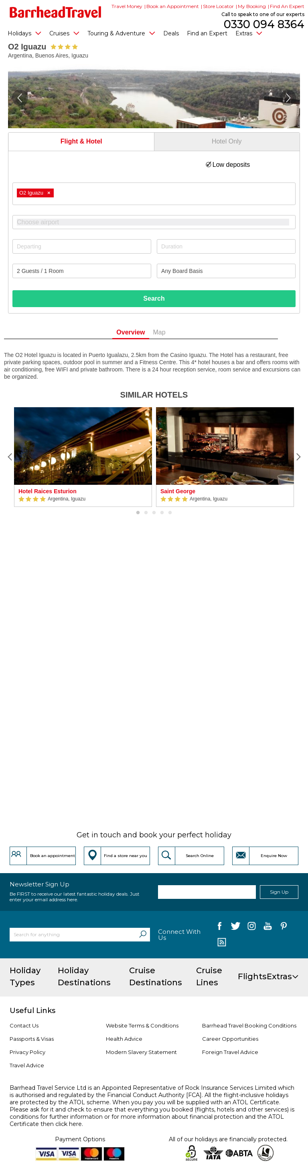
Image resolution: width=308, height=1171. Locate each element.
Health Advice (124, 1039)
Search (153, 298)
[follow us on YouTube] (268, 927)
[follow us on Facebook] (220, 927)
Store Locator (218, 6)
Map (172, 332)
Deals (171, 33)
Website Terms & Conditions (142, 1025)
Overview (144, 332)
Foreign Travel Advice (230, 1052)
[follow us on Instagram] (252, 927)
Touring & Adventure (121, 33)
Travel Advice (27, 1065)
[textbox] (158, 222)
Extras (248, 33)
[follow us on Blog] (222, 943)
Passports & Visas (32, 1039)
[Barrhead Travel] (55, 12)
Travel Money (126, 6)
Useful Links (32, 1010)
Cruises (64, 33)
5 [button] (170, 513)
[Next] (298, 457)
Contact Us (24, 1025)
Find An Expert (287, 6)
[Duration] (226, 246)
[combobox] (154, 194)
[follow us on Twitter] (236, 927)
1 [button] (138, 513)
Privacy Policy (27, 1052)
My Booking (252, 6)
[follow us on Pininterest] (284, 927)
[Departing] (81, 246)
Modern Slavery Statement (141, 1052)
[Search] (143, 934)
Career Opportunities (230, 1039)
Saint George (177, 491)
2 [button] (146, 513)
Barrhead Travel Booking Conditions (249, 1025)
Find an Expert (207, 33)
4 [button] (162, 513)
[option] (83, 457)
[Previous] (10, 457)
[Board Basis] (226, 271)
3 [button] (154, 513)
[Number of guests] (81, 271)
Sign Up (279, 892)
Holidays (24, 33)
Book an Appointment (172, 6)
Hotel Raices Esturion (47, 491)
